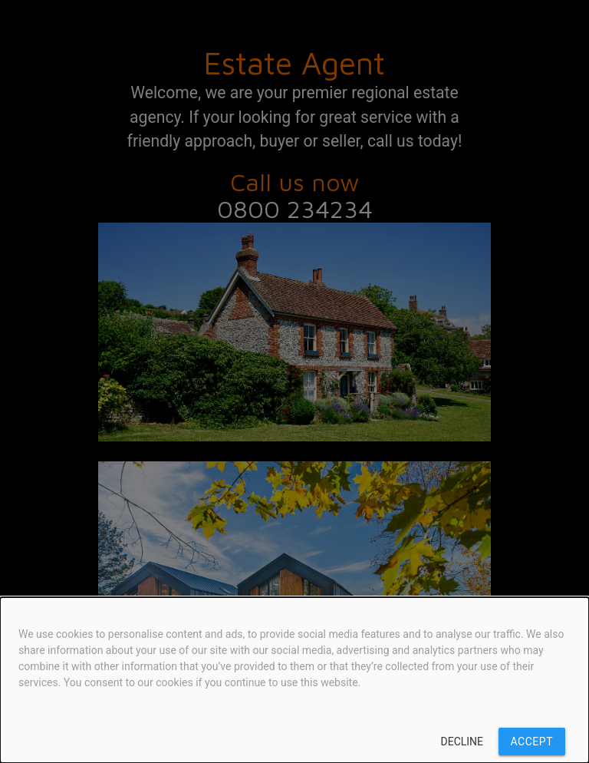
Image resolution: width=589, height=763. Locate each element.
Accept (532, 741)
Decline (462, 741)
